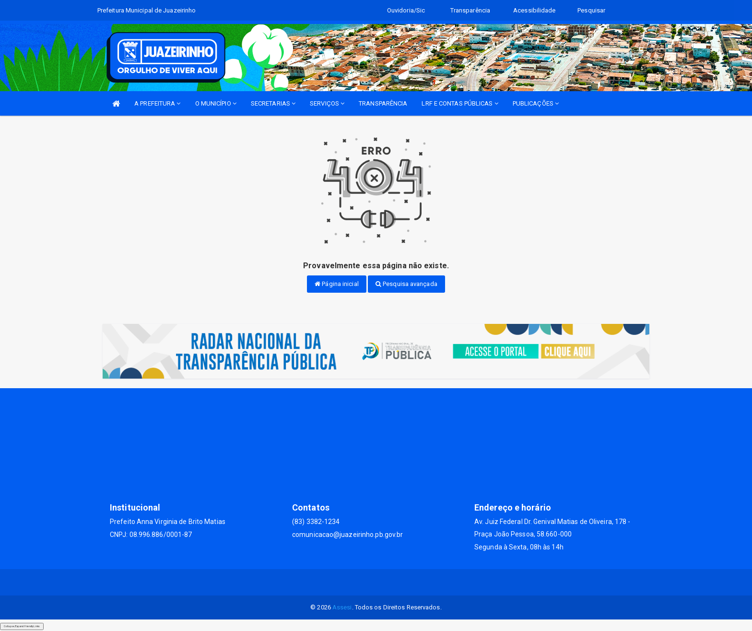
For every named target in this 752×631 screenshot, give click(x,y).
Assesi (342, 607)
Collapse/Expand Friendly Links (22, 626)
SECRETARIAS (273, 103)
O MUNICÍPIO (215, 103)
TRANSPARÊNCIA (383, 103)
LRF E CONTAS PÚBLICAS (460, 103)
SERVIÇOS (327, 103)
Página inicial (337, 283)
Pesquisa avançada (406, 283)
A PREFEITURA (157, 103)
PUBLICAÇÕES (536, 103)
